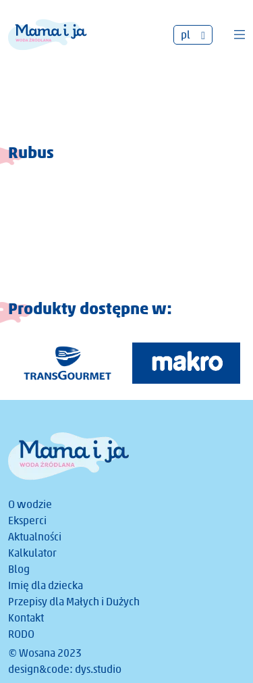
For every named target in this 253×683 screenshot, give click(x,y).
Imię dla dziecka (45, 585)
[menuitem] (193, 35)
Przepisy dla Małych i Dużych (74, 601)
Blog (19, 569)
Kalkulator (32, 553)
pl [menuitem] (185, 34)
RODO (21, 634)
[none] (193, 35)
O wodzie (30, 504)
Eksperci (27, 520)
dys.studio (98, 669)
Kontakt (26, 617)
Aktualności (34, 536)
